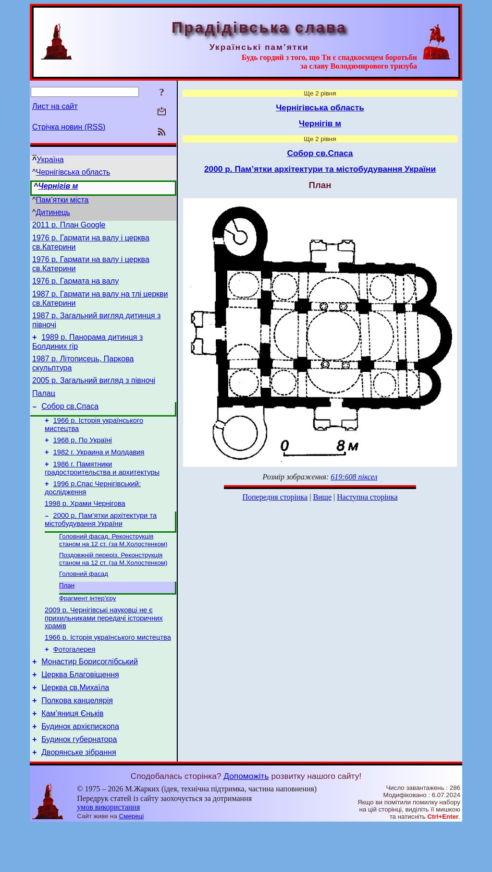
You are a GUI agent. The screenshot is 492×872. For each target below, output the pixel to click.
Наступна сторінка (367, 497)
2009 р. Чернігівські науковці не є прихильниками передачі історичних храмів (104, 650)
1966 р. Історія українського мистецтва (108, 671)
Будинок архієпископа (80, 770)
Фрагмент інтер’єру (87, 629)
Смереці (131, 862)
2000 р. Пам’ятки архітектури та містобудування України (101, 545)
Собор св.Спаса (69, 422)
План (66, 615)
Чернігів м (58, 186)
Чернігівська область (73, 172)
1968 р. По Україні (82, 459)
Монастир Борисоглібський (89, 698)
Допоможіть (246, 822)
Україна (50, 159)
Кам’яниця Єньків (72, 756)
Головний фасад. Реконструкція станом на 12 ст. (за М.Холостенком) (113, 567)
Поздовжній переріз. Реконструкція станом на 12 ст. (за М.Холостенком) (113, 586)
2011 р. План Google (68, 226)
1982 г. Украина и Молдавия (99, 472)
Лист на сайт (55, 106)
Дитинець (53, 212)
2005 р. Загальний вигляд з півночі (93, 393)
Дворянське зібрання (78, 799)
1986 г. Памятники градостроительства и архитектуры (102, 490)
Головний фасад (83, 602)
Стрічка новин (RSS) (68, 127)
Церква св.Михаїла (75, 727)
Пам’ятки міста (62, 200)
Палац (43, 408)
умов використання (108, 853)
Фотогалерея (74, 684)
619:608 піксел (354, 477)
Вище (322, 497)
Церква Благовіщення (80, 712)
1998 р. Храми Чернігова (85, 528)
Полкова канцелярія (77, 741)
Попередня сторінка (275, 497)
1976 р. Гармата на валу (75, 287)
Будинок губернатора (79, 784)
